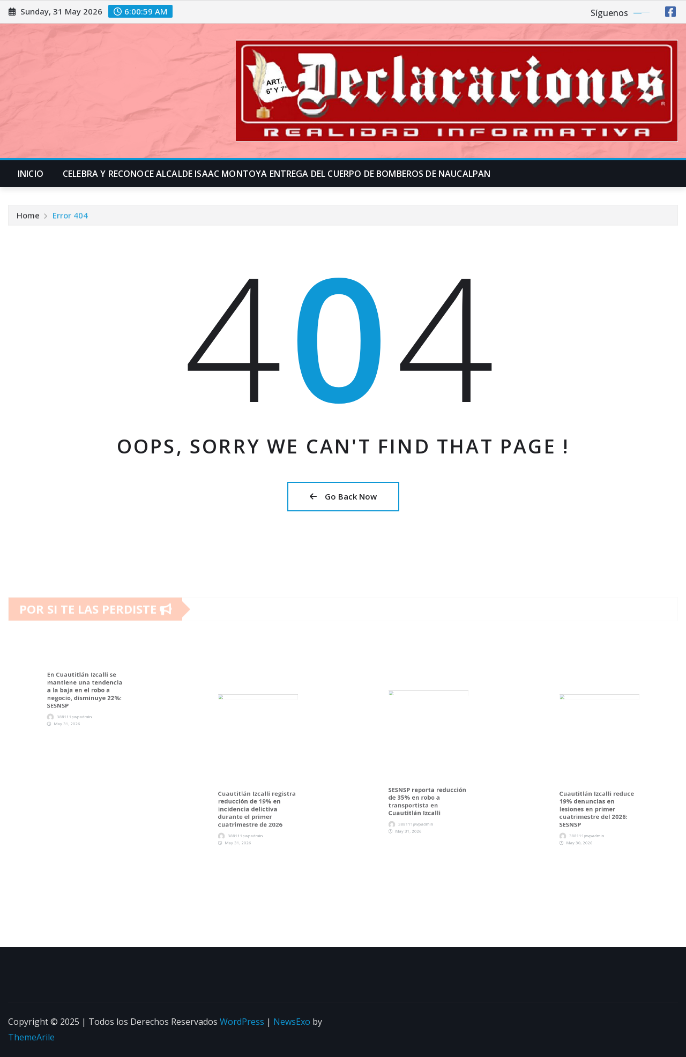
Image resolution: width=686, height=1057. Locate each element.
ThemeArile (31, 1037)
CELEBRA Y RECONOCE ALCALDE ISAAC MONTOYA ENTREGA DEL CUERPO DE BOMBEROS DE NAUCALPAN (276, 174)
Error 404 (70, 218)
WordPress (242, 1022)
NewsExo (291, 1022)
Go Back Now (343, 496)
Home (28, 218)
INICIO (30, 174)
